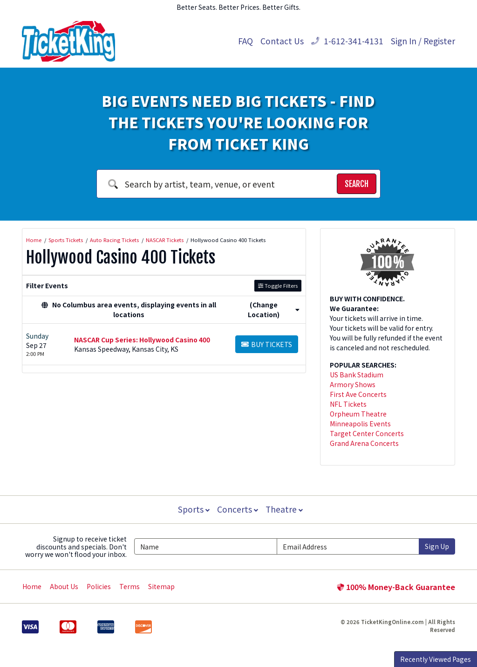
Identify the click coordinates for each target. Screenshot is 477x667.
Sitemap (161, 586)
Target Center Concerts (367, 433)
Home (31, 586)
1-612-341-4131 (347, 41)
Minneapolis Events (360, 423)
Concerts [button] (238, 509)
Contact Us (282, 41)
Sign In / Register (423, 41)
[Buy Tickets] (266, 344)
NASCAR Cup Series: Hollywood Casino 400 (142, 339)
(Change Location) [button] (274, 309)
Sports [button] (193, 509)
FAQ (245, 41)
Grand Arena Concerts (364, 443)
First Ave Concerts (358, 394)
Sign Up (437, 546)
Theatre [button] (285, 509)
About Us (64, 586)
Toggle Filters (278, 285)
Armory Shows (352, 384)
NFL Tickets (348, 404)
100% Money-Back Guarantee (396, 586)
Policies (99, 586)
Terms (129, 586)
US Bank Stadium (356, 374)
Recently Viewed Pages (435, 659)
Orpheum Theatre (358, 413)
